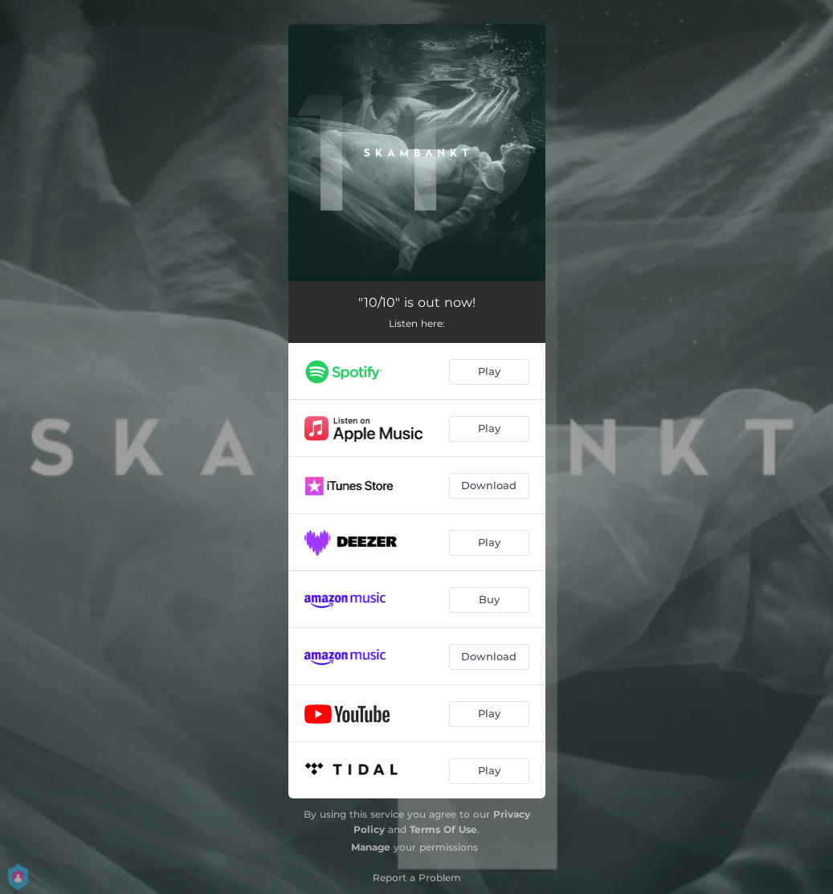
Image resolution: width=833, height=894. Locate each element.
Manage (370, 847)
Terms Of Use (443, 829)
